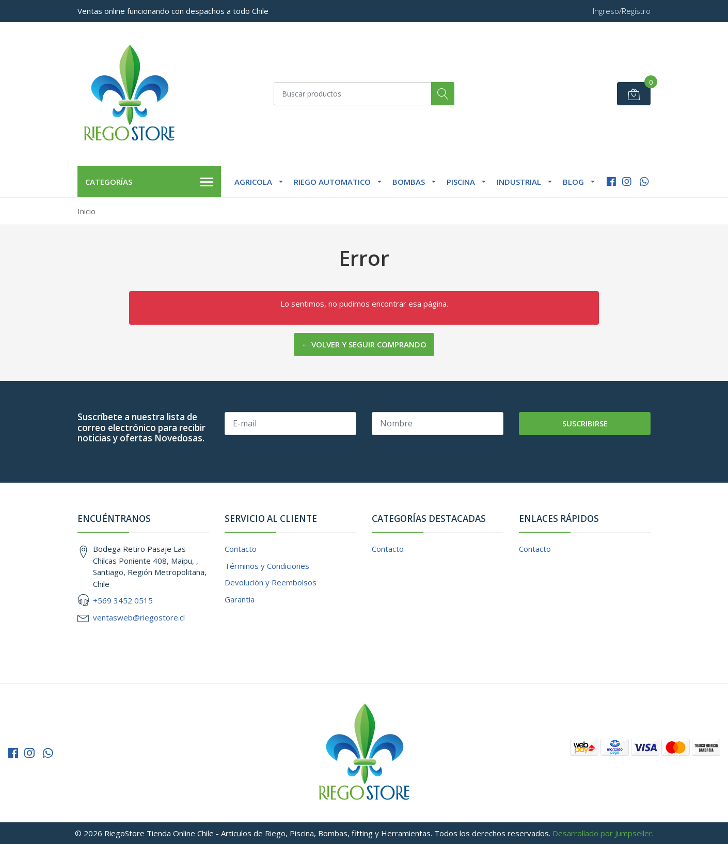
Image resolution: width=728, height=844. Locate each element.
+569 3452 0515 (123, 600)
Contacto (241, 549)
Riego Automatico (332, 182)
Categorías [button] (149, 182)
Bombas (408, 182)
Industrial (519, 182)
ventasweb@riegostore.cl (139, 617)
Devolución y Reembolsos (270, 582)
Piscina (461, 182)
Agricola (253, 182)
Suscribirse (585, 423)
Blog (573, 182)
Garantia (240, 599)
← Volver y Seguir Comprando (364, 344)
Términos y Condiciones (267, 566)
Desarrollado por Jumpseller (602, 833)
